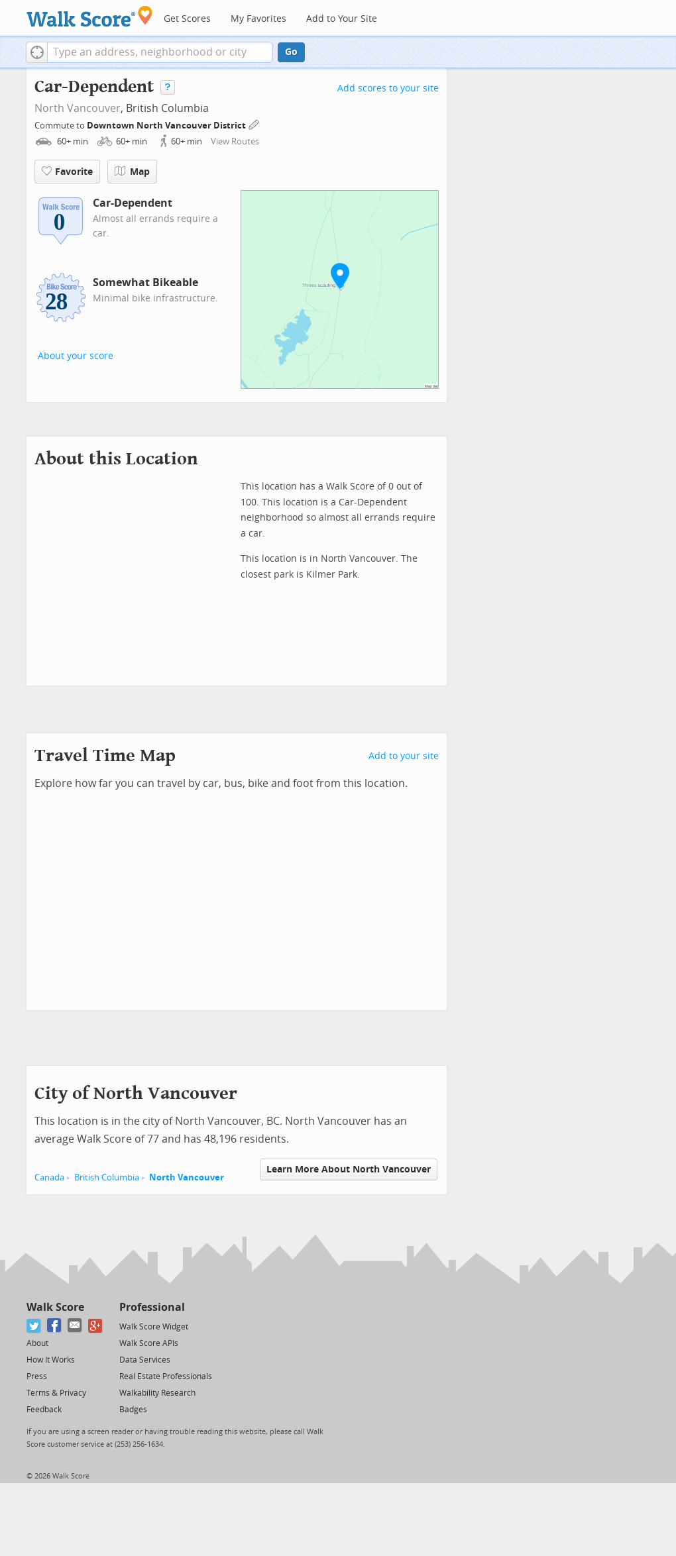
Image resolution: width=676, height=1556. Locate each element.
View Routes (235, 141)
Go (291, 52)
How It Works (51, 1360)
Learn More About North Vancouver (348, 1169)
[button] (37, 52)
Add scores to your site (388, 88)
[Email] (75, 1325)
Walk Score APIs (148, 1343)
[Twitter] (34, 1325)
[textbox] (160, 52)
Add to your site (403, 756)
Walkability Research (157, 1393)
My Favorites (258, 19)
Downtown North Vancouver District (167, 125)
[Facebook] (54, 1325)
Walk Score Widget (153, 1326)
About (37, 1343)
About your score (75, 356)
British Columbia (106, 1177)
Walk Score (55, 1307)
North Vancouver (77, 108)
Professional (152, 1307)
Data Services (144, 1360)
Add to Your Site (341, 19)
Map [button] (132, 172)
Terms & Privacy (56, 1393)
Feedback (44, 1409)
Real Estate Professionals (165, 1376)
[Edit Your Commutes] (254, 123)
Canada (49, 1177)
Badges (133, 1409)
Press (37, 1376)
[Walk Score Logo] (90, 16)
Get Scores (187, 19)
